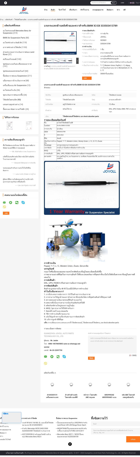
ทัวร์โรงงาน (84, 10)
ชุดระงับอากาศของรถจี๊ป (13, 95)
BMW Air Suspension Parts (14, 38)
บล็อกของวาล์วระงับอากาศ (14, 80)
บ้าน (45, 10)
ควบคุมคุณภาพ (98, 10)
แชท (122, 3)
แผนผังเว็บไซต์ (5, 439)
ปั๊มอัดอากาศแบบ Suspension (15, 76)
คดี (124, 10)
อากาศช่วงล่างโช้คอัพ (12, 47)
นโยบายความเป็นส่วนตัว (15, 453)
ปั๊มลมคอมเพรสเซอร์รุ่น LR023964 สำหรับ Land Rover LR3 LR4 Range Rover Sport (72, 424)
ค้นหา (114, 3)
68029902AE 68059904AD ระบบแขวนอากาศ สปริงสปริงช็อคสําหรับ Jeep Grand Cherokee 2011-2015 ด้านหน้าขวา (109, 396)
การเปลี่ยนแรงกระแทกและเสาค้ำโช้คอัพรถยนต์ (65, 323)
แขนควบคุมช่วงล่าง (11, 104)
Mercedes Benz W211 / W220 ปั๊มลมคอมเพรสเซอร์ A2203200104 (70, 435)
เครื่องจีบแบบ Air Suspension (15, 85)
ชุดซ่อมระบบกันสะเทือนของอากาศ (17, 64)
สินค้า (53, 10)
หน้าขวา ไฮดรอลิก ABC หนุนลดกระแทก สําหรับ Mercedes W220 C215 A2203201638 (90, 396)
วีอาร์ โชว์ (62, 10)
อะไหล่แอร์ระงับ (9, 90)
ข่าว (118, 10)
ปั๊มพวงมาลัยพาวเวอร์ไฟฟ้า (14, 109)
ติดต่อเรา (110, 10)
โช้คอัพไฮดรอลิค (20, 19)
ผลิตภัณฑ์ (8, 19)
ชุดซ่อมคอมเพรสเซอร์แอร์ (13, 71)
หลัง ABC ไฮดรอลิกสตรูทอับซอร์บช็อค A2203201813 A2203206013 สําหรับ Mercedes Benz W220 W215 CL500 (128, 396)
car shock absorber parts (110, 323)
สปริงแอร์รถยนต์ (9, 59)
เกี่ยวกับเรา (73, 10)
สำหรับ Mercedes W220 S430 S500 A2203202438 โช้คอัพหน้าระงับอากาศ (36, 430)
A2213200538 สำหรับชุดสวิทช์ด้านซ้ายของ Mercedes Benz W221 (36, 435)
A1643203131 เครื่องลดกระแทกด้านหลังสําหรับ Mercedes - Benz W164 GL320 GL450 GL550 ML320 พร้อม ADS (52, 396)
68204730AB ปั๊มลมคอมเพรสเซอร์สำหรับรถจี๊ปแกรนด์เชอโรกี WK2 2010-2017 (72, 430)
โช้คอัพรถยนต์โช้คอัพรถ (91, 323)
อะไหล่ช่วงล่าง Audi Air (12, 42)
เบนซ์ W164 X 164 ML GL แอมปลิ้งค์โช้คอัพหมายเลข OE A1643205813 (37, 424)
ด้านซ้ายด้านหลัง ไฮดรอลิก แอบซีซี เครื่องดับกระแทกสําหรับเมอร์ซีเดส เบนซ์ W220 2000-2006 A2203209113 (71, 396)
